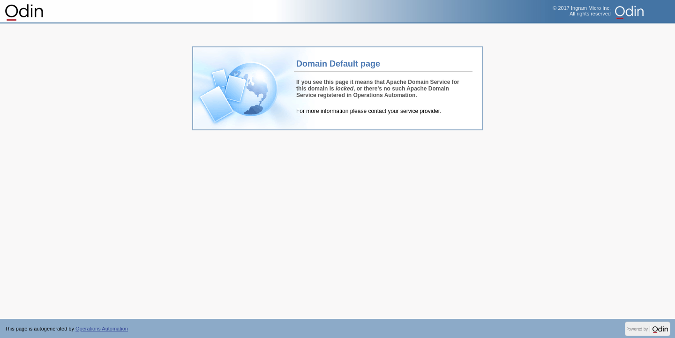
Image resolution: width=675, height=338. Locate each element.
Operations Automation (24, 11)
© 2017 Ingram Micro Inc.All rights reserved (582, 10)
